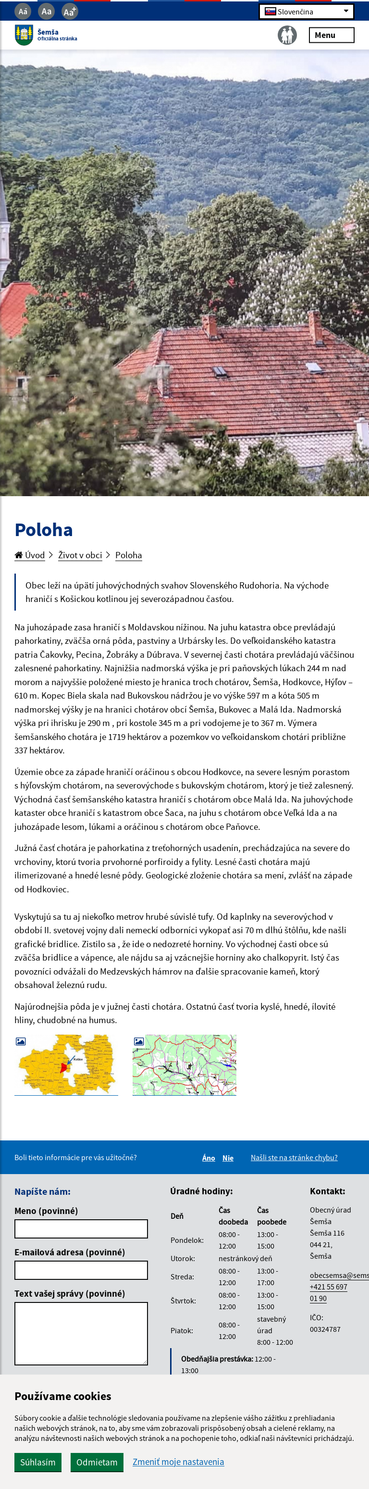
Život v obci (80, 555)
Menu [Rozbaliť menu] (332, 34)
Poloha (128, 555)
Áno (210, 1158)
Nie (229, 1158)
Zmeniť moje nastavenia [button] (178, 1461)
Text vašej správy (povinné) (69, 1293)
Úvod (29, 555)
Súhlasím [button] (38, 1462)
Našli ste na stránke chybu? (294, 1157)
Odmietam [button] (97, 1462)
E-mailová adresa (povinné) (69, 1252)
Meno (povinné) (46, 1210)
